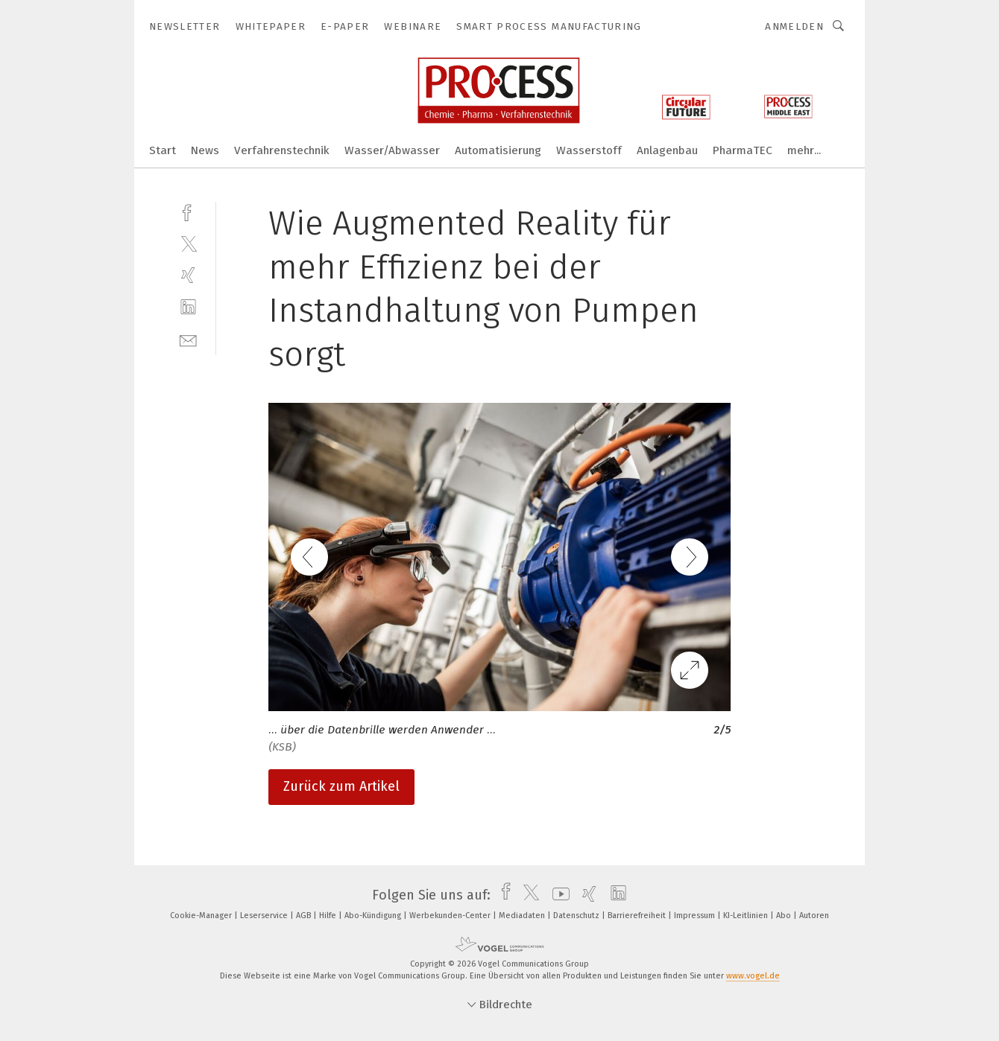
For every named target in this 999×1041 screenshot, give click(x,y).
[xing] (188, 275)
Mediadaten (523, 915)
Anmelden (794, 26)
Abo (784, 915)
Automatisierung (498, 150)
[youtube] (557, 895)
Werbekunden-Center (451, 915)
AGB (304, 915)
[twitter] (188, 243)
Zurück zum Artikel (341, 786)
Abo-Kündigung (373, 915)
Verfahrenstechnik (282, 150)
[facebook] (188, 211)
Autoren (814, 915)
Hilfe (328, 915)
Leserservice (265, 915)
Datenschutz (577, 915)
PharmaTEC (742, 150)
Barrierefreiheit (638, 915)
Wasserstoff (589, 150)
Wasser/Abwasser (392, 150)
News (205, 150)
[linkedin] (188, 307)
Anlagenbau (667, 150)
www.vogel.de (753, 976)
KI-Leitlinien (746, 915)
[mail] (188, 339)
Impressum (695, 915)
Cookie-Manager (202, 915)
